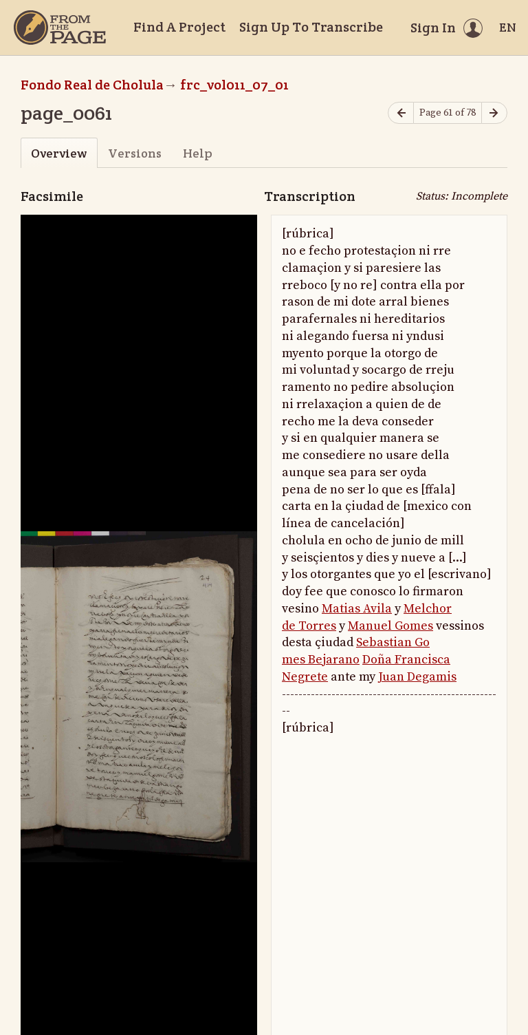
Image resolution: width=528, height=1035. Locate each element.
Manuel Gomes (390, 626)
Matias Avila (357, 609)
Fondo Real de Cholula (92, 85)
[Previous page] (401, 113)
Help (197, 153)
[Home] (60, 27)
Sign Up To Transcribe (311, 27)
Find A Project (179, 27)
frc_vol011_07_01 (234, 85)
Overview (59, 153)
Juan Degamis (417, 677)
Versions (135, 153)
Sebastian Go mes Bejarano (356, 651)
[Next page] (494, 113)
